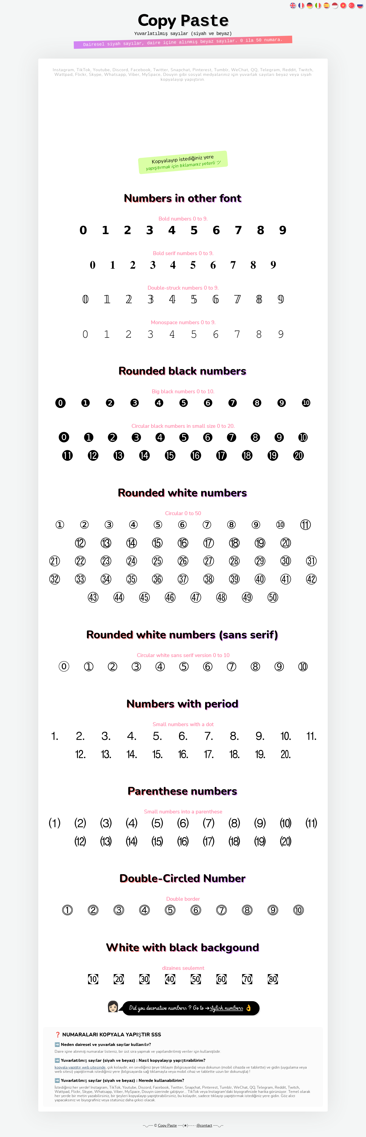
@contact (204, 1130)
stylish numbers (226, 1013)
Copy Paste (167, 1130)
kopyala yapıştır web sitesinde (80, 1072)
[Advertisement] (183, 121)
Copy (183, 24)
